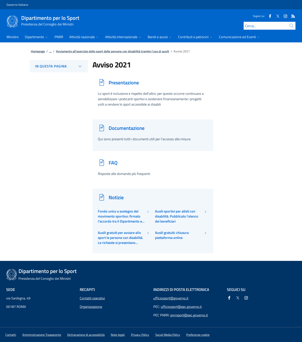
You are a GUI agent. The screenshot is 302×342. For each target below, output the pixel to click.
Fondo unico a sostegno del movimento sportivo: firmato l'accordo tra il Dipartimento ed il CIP (121, 216)
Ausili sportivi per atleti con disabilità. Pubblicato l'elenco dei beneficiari (176, 216)
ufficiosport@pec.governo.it (181, 306)
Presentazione (124, 82)
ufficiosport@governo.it (170, 298)
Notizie (116, 197)
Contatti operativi (92, 298)
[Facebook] (268, 15)
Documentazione (126, 128)
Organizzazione (91, 306)
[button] (198, 334)
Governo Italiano (17, 4)
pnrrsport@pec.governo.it (189, 315)
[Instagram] (284, 15)
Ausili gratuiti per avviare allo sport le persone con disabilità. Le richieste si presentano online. (120, 237)
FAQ (113, 162)
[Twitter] (276, 15)
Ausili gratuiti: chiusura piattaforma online (172, 235)
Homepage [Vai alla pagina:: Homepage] (38, 51)
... (50, 51)
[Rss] (291, 15)
